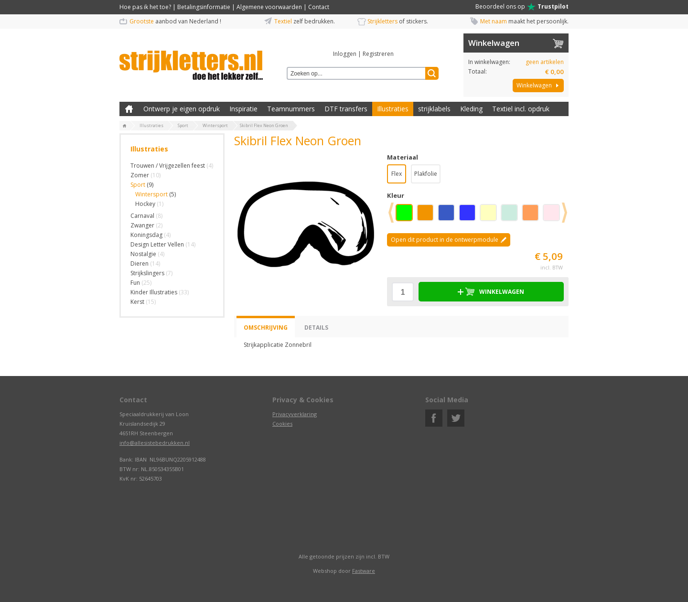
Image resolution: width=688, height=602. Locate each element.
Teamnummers (291, 108)
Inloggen (344, 54)
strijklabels (434, 108)
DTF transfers (345, 108)
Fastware (363, 570)
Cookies (282, 423)
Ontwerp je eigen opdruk (181, 108)
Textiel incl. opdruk (520, 108)
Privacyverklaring (294, 414)
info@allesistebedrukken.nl (154, 442)
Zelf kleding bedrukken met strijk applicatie (129, 109)
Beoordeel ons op (522, 6)
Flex (396, 174)
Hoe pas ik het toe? (145, 7)
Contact (318, 7)
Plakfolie (425, 174)
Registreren (378, 54)
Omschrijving (266, 327)
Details (316, 327)
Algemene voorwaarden (269, 7)
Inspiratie (243, 108)
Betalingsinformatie (203, 7)
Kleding (471, 108)
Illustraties (392, 108)
